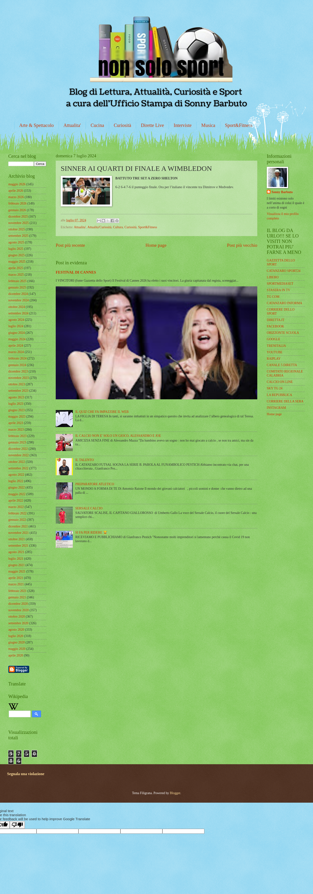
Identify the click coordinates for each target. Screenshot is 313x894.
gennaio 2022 (17, 520)
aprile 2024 (15, 345)
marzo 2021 (16, 584)
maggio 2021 (16, 571)
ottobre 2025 (16, 229)
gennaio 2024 (17, 365)
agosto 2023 (16, 397)
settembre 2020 (18, 623)
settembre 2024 (18, 313)
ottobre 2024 (16, 307)
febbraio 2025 (17, 281)
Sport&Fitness (239, 125)
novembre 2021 (18, 533)
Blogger (175, 793)
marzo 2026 (16, 197)
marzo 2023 (16, 429)
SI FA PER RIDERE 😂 (91, 532)
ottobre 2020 (16, 616)
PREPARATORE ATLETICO (94, 484)
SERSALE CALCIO (89, 508)
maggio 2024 (16, 339)
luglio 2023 (15, 403)
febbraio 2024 (17, 358)
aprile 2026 (15, 190)
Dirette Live (152, 125)
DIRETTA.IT (275, 320)
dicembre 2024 (18, 294)
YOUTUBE (274, 352)
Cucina (97, 125)
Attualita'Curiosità (99, 227)
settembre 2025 (18, 235)
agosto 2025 (16, 242)
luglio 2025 (15, 249)
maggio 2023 (16, 416)
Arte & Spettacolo (36, 125)
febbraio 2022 (17, 513)
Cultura (118, 227)
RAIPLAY (274, 358)
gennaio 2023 (17, 442)
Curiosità (122, 125)
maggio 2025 (16, 261)
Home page (156, 245)
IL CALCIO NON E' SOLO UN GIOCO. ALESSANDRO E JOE (118, 436)
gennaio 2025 (17, 287)
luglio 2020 (15, 636)
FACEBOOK (275, 326)
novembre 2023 (18, 378)
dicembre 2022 (18, 449)
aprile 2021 (15, 578)
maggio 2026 (16, 184)
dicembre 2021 (18, 526)
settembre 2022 (18, 468)
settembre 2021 (18, 545)
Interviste (183, 125)
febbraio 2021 (17, 591)
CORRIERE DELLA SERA (285, 401)
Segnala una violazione (25, 774)
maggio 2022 (16, 494)
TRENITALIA (276, 346)
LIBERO (273, 277)
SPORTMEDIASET (280, 283)
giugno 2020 (16, 642)
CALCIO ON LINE (280, 382)
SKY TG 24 (274, 388)
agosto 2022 (16, 474)
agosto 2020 (16, 629)
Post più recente (70, 245)
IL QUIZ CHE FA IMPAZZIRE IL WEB (102, 412)
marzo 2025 (16, 274)
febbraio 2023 (17, 436)
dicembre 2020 (18, 603)
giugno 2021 (16, 565)
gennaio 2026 (17, 210)
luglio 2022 (15, 481)
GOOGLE (273, 339)
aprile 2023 (15, 423)
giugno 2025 (16, 255)
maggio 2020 (16, 649)
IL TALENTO (84, 460)
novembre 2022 (18, 455)
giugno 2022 (16, 487)
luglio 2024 (15, 326)
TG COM (273, 296)
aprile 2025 (15, 268)
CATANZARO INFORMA (284, 303)
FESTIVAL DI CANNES (76, 272)
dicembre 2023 (18, 371)
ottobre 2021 (16, 539)
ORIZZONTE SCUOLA (283, 333)
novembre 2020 (18, 610)
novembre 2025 (18, 223)
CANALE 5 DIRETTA (282, 365)
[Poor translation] (17, 825)
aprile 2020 (15, 655)
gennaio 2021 (17, 597)
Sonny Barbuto (282, 192)
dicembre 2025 (18, 216)
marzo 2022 (16, 507)
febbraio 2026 (17, 203)
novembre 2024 (18, 300)
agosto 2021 (16, 552)
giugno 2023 (16, 410)
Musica (208, 125)
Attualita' (72, 125)
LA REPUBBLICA (279, 395)
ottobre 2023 (16, 384)
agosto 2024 (16, 319)
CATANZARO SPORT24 (283, 271)
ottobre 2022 (16, 462)
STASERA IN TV (278, 290)
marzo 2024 (16, 352)
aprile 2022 (15, 500)
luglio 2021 (15, 558)
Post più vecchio (242, 245)
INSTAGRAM (276, 408)
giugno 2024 (16, 333)
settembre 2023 (18, 390)
